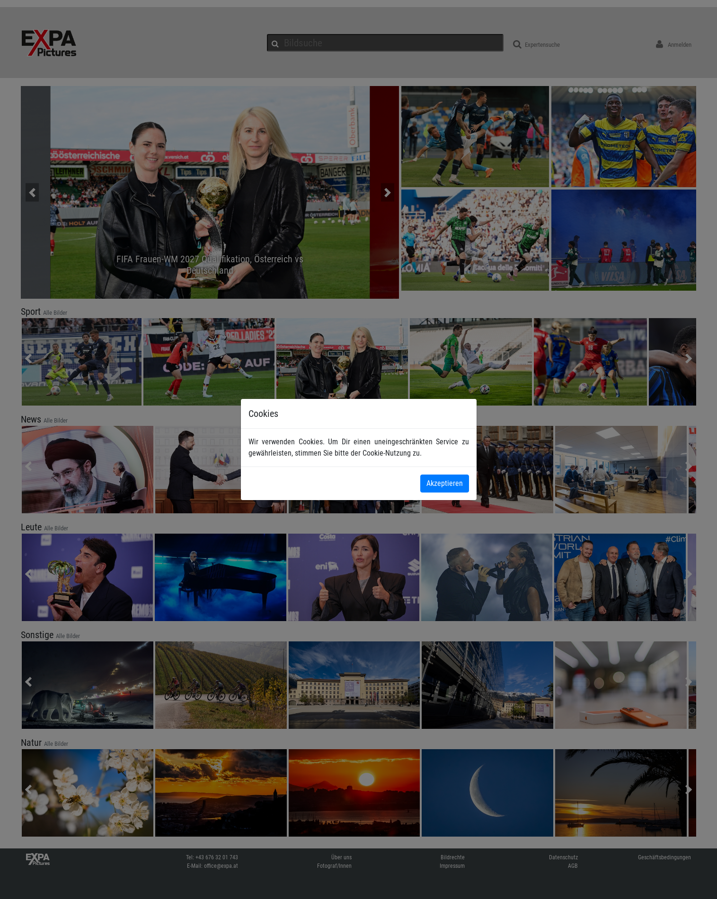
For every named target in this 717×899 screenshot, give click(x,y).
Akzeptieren (444, 483)
